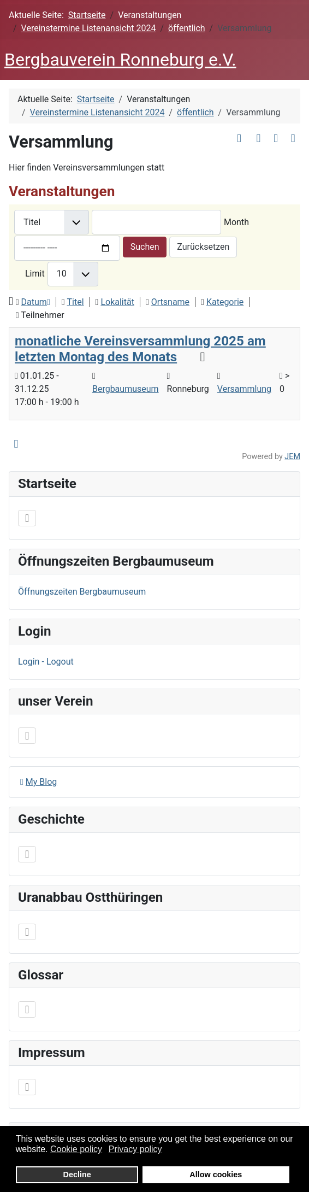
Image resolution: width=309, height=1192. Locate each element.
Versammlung (244, 389)
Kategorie (224, 302)
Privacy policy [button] (135, 1149)
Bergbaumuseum (125, 389)
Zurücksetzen (203, 247)
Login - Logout (46, 661)
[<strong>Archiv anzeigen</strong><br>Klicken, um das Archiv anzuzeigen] (239, 138)
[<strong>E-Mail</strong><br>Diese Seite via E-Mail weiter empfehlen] (258, 138)
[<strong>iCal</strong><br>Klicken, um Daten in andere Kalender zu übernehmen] (293, 138)
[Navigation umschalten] (27, 518)
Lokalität (117, 302)
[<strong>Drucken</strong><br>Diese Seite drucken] (276, 138)
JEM (292, 456)
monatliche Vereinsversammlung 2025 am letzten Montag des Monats (140, 349)
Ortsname (170, 302)
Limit (35, 273)
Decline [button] (77, 1174)
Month (236, 222)
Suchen (144, 247)
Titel (75, 302)
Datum (35, 302)
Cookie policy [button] (76, 1149)
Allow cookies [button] (215, 1174)
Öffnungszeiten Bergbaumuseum (82, 591)
